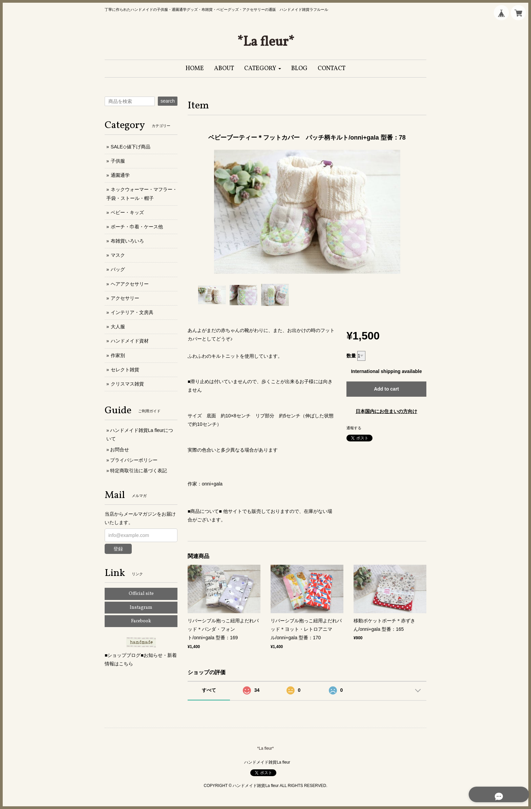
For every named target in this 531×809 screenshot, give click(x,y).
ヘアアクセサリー (130, 284)
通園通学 (120, 175)
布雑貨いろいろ (127, 241)
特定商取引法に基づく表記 (138, 470)
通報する (353, 428)
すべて (209, 690)
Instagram (141, 607)
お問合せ (119, 449)
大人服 (118, 326)
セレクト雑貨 (125, 369)
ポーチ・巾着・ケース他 (137, 226)
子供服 (118, 161)
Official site (141, 593)
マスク (118, 255)
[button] (262, 68)
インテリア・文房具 (132, 312)
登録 (118, 549)
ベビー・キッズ (127, 212)
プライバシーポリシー (133, 460)
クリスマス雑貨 (127, 384)
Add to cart (386, 389)
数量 (351, 355)
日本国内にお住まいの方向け (386, 411)
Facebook (141, 621)
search (168, 101)
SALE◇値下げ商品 (130, 146)
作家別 (118, 355)
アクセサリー (125, 298)
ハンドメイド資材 (130, 341)
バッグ (118, 269)
